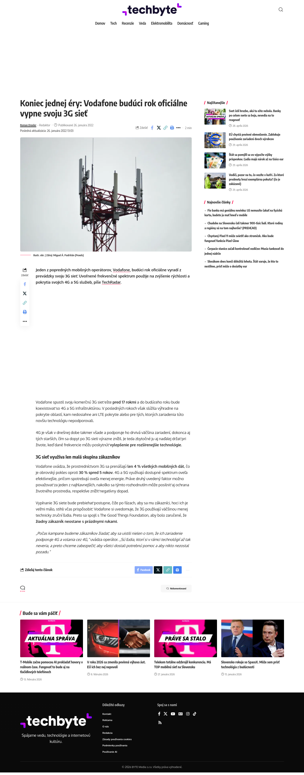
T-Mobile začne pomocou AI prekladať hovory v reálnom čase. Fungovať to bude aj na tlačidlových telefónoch (50, 668)
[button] (281, 9)
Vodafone (122, 269)
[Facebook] (159, 715)
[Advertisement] (152, 59)
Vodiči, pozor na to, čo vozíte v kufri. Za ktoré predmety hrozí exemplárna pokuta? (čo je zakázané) (256, 176)
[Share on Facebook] (152, 127)
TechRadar (112, 282)
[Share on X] (159, 127)
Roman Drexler (29, 125)
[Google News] (180, 715)
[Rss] (160, 723)
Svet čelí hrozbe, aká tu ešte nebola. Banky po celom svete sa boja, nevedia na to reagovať (255, 112)
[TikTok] (194, 715)
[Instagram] (188, 715)
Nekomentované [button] (172, 590)
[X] (165, 715)
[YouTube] (173, 715)
